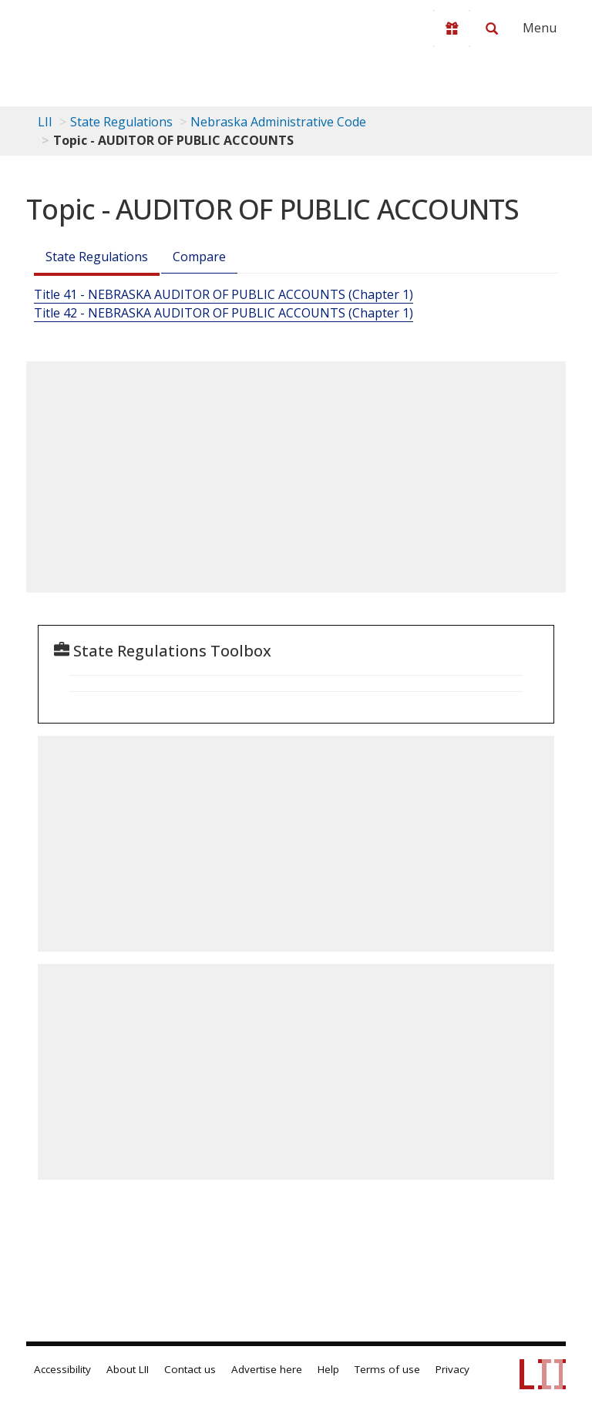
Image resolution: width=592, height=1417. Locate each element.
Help (328, 1369)
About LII (127, 1369)
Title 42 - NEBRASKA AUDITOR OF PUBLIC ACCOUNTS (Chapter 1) (223, 312)
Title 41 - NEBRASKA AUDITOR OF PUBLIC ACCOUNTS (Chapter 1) (223, 294)
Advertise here (266, 1369)
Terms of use (387, 1369)
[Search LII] (491, 28)
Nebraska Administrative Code (278, 121)
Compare (199, 256)
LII (45, 121)
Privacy (452, 1369)
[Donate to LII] (451, 28)
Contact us (190, 1369)
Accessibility (62, 1369)
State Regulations (121, 121)
